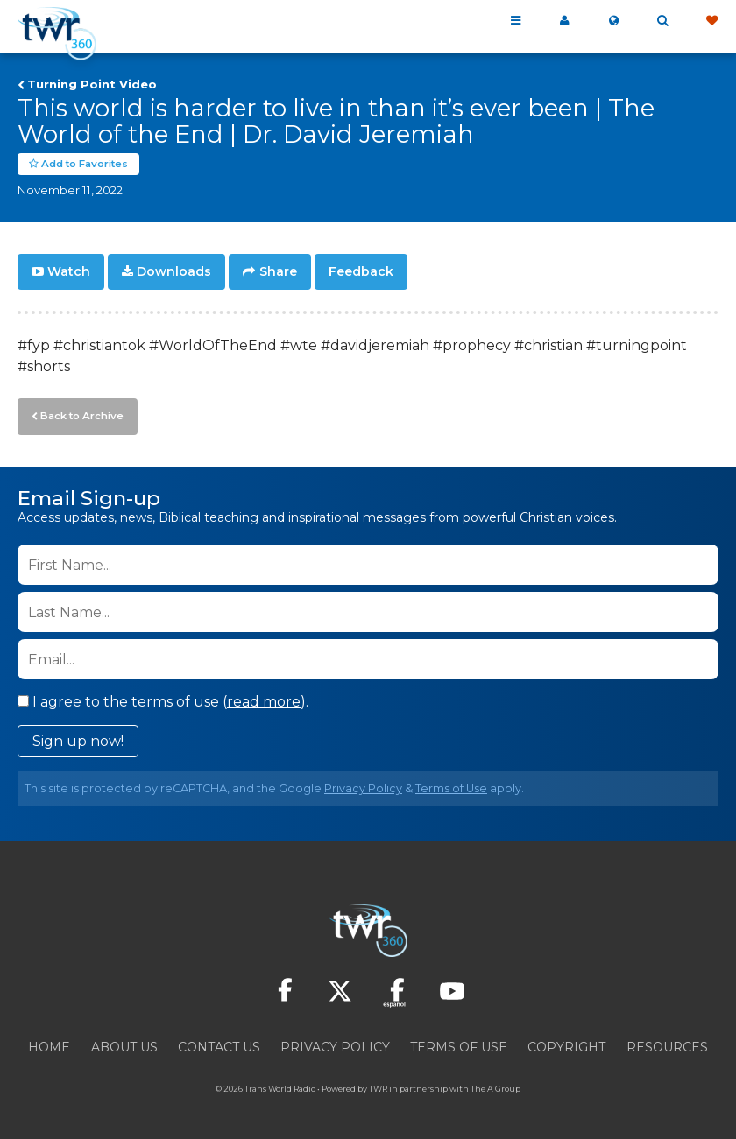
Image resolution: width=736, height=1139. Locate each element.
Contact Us (219, 1044)
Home (49, 1044)
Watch (68, 271)
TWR (378, 1086)
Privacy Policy (363, 785)
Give (711, 21)
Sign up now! (78, 738)
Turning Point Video (92, 84)
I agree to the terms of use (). (163, 699)
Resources (667, 1044)
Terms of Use (451, 785)
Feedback (361, 271)
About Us (124, 1044)
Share (278, 271)
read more (264, 699)
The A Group (495, 1086)
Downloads (174, 271)
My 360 (564, 21)
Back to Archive (79, 414)
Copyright (566, 1044)
